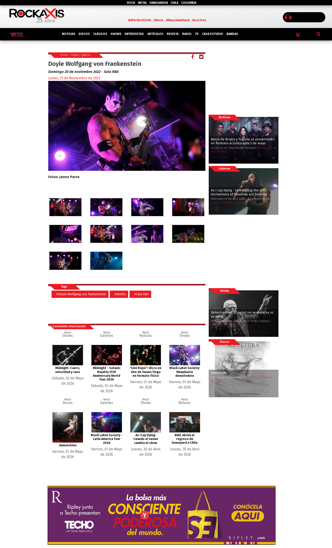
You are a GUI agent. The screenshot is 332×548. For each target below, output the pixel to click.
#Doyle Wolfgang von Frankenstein (81, 294)
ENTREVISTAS (134, 34)
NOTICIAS (68, 34)
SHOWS (116, 34)
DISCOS (84, 34)
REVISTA (173, 34)
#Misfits (120, 294)
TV (197, 34)
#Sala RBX (141, 294)
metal (74, 55)
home (64, 55)
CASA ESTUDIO (212, 34)
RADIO (186, 34)
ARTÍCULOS (155, 34)
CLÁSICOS (100, 34)
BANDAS (232, 34)
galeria (85, 55)
